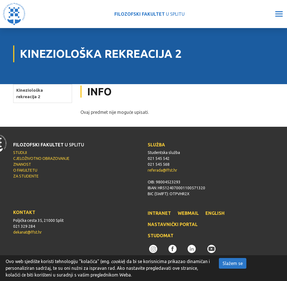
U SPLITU (149, 14)
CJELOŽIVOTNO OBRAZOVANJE (41, 158)
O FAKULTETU (25, 170)
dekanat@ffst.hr (27, 232)
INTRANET (159, 213)
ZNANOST (22, 164)
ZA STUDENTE (26, 176)
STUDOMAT (160, 235)
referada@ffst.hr (162, 170)
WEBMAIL (188, 213)
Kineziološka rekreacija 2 (29, 93)
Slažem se (233, 263)
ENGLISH (214, 213)
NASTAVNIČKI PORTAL (173, 224)
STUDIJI (20, 152)
